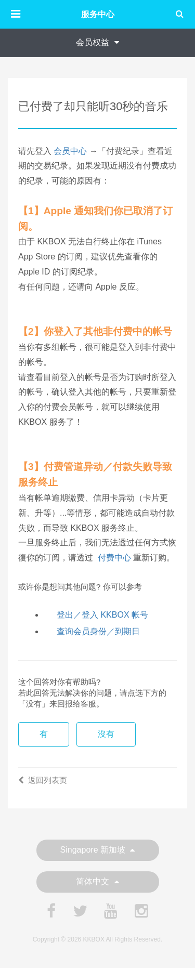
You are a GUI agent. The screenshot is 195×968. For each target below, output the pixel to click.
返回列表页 (42, 780)
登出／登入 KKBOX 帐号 (102, 614)
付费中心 (114, 557)
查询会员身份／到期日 (98, 631)
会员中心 (70, 151)
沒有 (106, 733)
